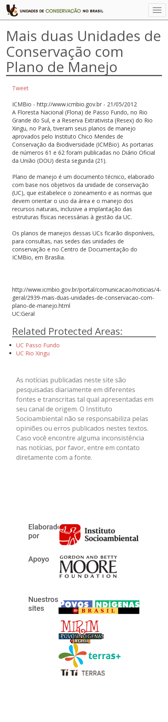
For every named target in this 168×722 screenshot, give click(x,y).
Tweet (20, 88)
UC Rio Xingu (33, 353)
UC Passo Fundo (38, 345)
